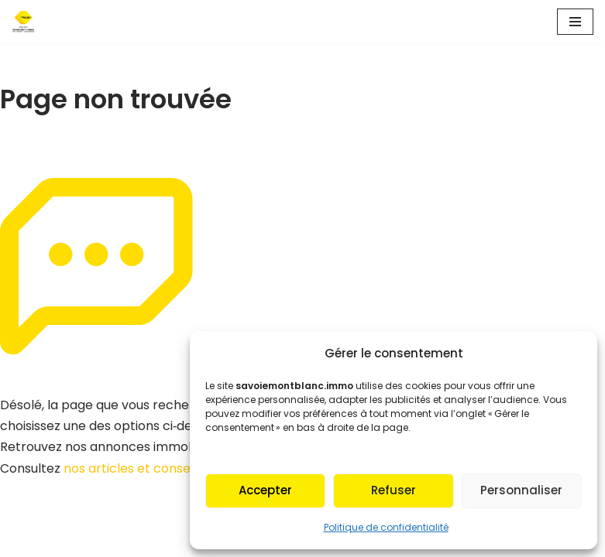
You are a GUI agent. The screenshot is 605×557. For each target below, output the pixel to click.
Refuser (393, 490)
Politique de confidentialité (386, 527)
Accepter (265, 490)
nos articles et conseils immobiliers (170, 468)
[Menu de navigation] (575, 22)
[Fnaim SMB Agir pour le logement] (28, 21)
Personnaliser (521, 490)
